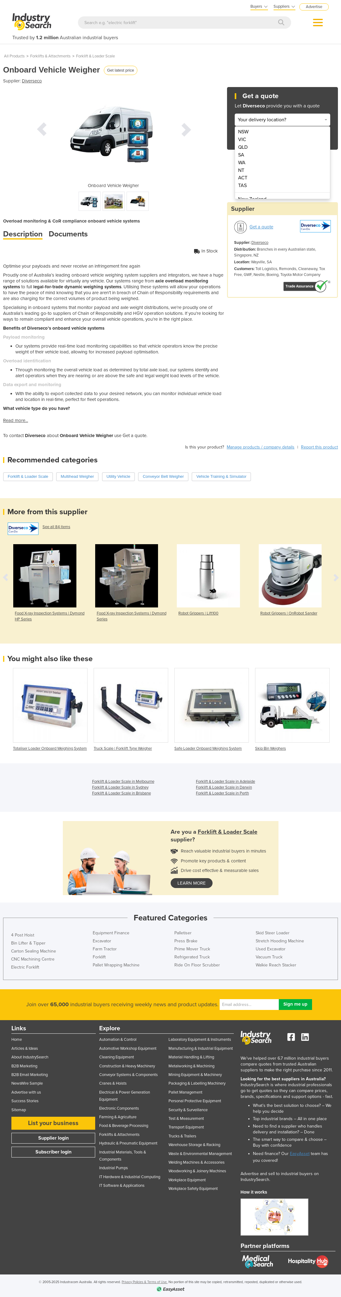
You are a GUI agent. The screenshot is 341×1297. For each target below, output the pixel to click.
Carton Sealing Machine (33, 951)
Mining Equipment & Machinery (195, 1074)
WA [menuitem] (242, 163)
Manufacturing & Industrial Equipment (200, 1048)
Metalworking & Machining (191, 1066)
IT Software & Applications (121, 1185)
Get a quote (261, 227)
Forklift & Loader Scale (95, 56)
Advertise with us (26, 1092)
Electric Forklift (25, 967)
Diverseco (32, 81)
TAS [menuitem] (242, 185)
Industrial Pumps (113, 1168)
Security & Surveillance (188, 1109)
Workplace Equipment (187, 1180)
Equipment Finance (111, 933)
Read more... (15, 420)
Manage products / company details (260, 447)
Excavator (102, 941)
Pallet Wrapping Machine (116, 965)
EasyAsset (300, 1153)
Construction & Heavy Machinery (127, 1066)
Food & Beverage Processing (123, 1125)
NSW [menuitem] (243, 132)
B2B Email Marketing (29, 1074)
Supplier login (53, 1138)
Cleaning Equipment (116, 1057)
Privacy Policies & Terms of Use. (145, 1282)
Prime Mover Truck (192, 949)
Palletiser (183, 933)
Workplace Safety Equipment (193, 1188)
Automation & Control (117, 1039)
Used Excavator (271, 949)
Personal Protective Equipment (194, 1101)
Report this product (319, 447)
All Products (14, 56)
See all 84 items (56, 526)
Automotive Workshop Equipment (127, 1048)
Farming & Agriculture (117, 1117)
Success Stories (25, 1101)
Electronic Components (119, 1108)
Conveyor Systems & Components (128, 1074)
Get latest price (120, 70)
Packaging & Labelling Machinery (196, 1083)
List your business (53, 1123)
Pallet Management (185, 1092)
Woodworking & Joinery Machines (197, 1171)
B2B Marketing (24, 1066)
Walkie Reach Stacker (276, 965)
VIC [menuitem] (242, 139)
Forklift (99, 957)
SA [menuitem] (241, 155)
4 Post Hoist (22, 935)
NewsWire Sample (27, 1083)
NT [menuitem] (241, 170)
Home (16, 1039)
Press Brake (185, 941)
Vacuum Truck (269, 957)
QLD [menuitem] (243, 147)
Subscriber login (53, 1152)
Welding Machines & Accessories (196, 1162)
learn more (191, 883)
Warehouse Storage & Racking (194, 1144)
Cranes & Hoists (113, 1083)
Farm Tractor (105, 949)
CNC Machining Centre (33, 959)
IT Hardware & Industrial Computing (129, 1176)
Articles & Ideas (24, 1048)
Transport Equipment (186, 1127)
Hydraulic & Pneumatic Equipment (128, 1143)
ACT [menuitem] (242, 178)
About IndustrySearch (29, 1057)
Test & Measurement (186, 1118)
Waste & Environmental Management (200, 1153)
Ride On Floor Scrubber (197, 965)
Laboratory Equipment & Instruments (199, 1039)
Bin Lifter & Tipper (28, 943)
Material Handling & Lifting (191, 1057)
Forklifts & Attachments (50, 56)
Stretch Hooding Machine (280, 941)
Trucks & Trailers (182, 1136)
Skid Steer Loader (273, 933)
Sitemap (18, 1109)
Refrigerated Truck (192, 957)
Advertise (314, 6)
